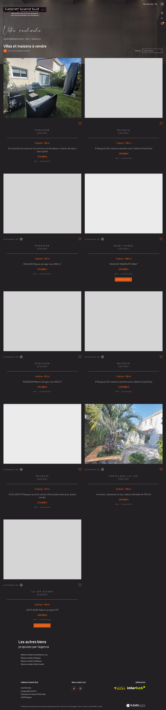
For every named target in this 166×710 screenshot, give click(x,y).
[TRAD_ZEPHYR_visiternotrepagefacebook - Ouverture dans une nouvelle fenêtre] (74, 688)
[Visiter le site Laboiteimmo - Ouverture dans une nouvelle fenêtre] (135, 705)
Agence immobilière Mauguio (13, 39)
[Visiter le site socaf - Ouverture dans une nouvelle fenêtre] (120, 687)
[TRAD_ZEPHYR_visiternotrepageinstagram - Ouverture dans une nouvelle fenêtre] (80, 688)
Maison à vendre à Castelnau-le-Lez (34, 655)
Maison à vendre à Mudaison (31, 661)
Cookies (100, 706)
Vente (27, 39)
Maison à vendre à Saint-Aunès (32, 664)
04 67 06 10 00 (26, 688)
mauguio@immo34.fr (29, 691)
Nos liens (85, 706)
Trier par (138, 51)
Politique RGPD (93, 706)
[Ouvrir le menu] (162, 4)
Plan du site (64, 706)
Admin (80, 706)
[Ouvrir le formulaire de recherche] (150, 4)
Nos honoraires (55, 706)
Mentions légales (72, 706)
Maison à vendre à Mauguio (31, 658)
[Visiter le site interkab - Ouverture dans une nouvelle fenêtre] (136, 687)
